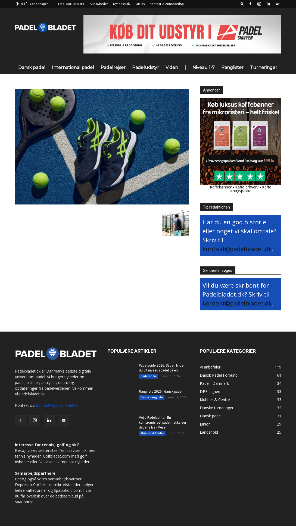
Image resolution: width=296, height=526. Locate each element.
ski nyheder (79, 461)
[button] (242, 4)
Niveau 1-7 (203, 67)
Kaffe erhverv (246, 187)
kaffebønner (36, 490)
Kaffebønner (221, 187)
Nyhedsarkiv (121, 3)
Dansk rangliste (152, 397)
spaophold (24, 501)
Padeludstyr (145, 67)
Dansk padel (31, 67)
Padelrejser (113, 67)
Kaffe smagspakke (250, 188)
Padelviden (148, 376)
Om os (140, 3)
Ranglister (232, 67)
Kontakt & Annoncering (167, 3)
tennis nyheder (28, 456)
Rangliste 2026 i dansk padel (160, 391)
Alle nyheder (99, 3)
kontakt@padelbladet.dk (237, 249)
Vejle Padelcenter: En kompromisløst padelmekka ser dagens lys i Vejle (162, 422)
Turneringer (263, 67)
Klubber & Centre (152, 433)
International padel (73, 67)
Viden (172, 67)
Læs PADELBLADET (71, 3)
